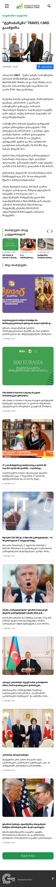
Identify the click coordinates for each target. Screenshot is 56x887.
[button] (48, 231)
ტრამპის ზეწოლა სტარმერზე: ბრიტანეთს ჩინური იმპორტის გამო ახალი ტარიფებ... (24, 826)
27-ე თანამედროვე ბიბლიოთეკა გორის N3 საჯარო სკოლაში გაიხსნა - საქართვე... (27, 256)
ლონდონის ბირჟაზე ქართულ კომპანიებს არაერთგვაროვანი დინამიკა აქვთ (45, 256)
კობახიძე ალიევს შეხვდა (15, 755)
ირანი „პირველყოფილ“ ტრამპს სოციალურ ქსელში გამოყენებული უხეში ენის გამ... (25, 611)
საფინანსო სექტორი (14, 15)
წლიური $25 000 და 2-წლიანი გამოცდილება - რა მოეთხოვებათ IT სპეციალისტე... (27, 539)
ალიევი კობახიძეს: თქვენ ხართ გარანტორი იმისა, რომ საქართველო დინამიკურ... (25, 684)
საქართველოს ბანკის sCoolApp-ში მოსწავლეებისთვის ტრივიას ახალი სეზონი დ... (27, 322)
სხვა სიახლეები (16, 265)
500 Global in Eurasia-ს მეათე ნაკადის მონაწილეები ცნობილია (9, 256)
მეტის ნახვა (28, 855)
